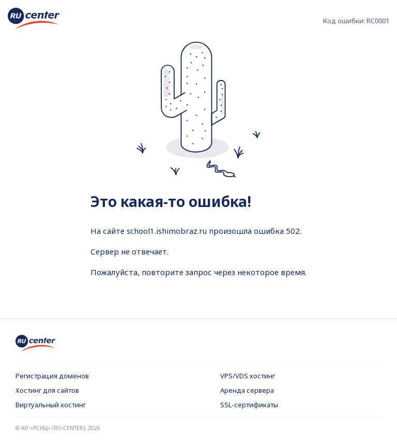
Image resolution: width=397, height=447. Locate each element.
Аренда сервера (247, 390)
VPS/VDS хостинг (247, 375)
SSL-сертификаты (249, 404)
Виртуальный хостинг (51, 404)
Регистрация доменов (52, 375)
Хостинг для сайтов (47, 390)
